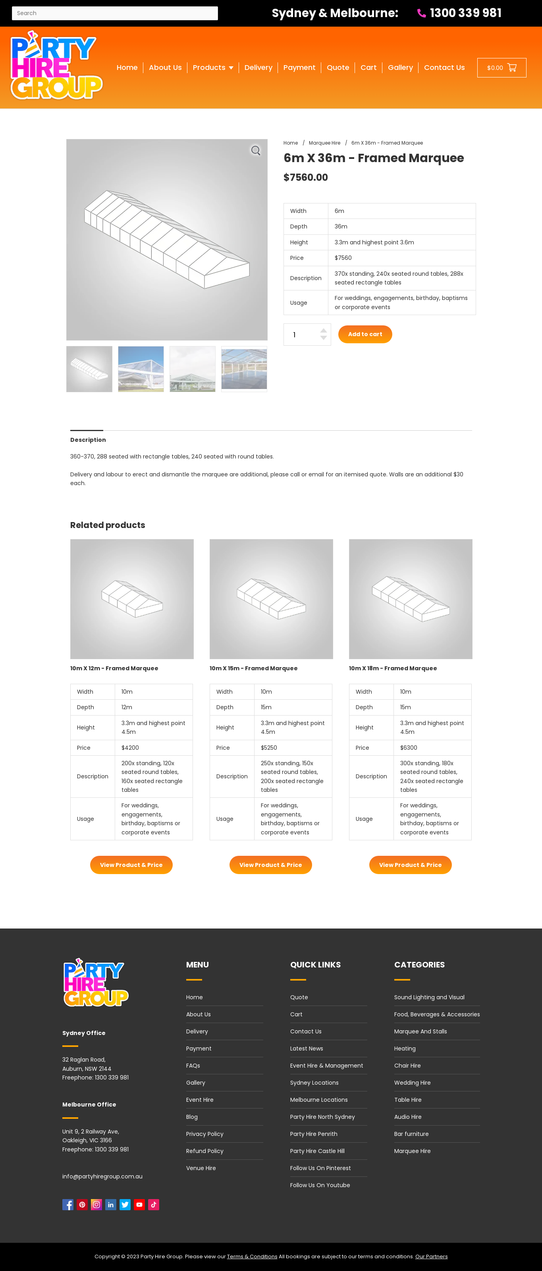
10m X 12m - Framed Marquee (114, 668)
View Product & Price (131, 865)
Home (194, 997)
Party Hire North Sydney (322, 1117)
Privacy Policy (205, 1134)
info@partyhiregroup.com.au (102, 1176)
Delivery (197, 1031)
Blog (192, 1117)
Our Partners (431, 1256)
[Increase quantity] (323, 330)
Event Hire (200, 1100)
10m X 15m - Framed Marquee (254, 668)
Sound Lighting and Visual (429, 997)
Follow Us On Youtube (320, 1185)
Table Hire (408, 1100)
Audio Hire (408, 1117)
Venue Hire (201, 1168)
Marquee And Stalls (420, 1031)
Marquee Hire (412, 1151)
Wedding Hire (412, 1083)
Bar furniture (411, 1134)
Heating (405, 1048)
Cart (296, 1014)
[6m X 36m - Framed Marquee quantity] (307, 334)
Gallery (195, 1083)
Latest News (306, 1048)
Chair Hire (407, 1066)
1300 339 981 (459, 13)
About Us (198, 1014)
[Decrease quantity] (323, 338)
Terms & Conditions (252, 1256)
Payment (199, 1048)
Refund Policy (205, 1151)
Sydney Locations (314, 1083)
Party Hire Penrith (314, 1134)
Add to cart (365, 334)
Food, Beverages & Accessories (437, 1014)
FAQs (193, 1066)
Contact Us (306, 1031)
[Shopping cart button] (502, 67)
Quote (299, 997)
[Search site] (115, 13)
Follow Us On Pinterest (320, 1168)
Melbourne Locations (319, 1100)
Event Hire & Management (326, 1066)
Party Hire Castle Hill (317, 1151)
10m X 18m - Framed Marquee (393, 668)
